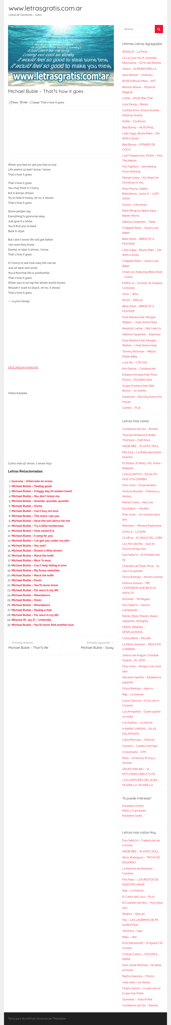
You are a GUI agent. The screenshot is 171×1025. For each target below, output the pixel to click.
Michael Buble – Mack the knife (33, 555)
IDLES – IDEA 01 (132, 300)
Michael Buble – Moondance (31, 595)
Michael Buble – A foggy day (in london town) (42, 491)
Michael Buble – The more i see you (35, 516)
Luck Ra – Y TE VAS (134, 362)
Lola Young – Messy (135, 104)
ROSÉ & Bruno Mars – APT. (139, 81)
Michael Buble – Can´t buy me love (35, 511)
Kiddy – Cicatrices (134, 121)
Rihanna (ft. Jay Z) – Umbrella (31, 619)
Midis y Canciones (134, 810)
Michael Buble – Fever (27, 580)
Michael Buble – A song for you (32, 535)
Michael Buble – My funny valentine (36, 570)
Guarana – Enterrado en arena (32, 481)
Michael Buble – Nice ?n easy (31, 560)
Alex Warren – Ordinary (137, 75)
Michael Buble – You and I (29, 545)
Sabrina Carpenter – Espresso (141, 334)
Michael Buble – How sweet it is (33, 530)
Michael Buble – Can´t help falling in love (39, 565)
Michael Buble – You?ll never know (35, 585)
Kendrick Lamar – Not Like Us (141, 328)
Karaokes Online (133, 805)
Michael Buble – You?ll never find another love (43, 624)
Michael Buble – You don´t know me (35, 496)
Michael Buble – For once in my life (35, 590)
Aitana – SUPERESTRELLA (139, 68)
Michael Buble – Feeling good (32, 486)
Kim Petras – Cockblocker (139, 368)
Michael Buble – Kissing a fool (32, 610)
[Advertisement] (61, 133)
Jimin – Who (130, 294)
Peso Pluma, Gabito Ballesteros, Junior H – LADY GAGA (140, 193)
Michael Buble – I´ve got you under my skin (40, 540)
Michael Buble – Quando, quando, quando (40, 501)
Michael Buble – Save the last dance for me (41, 520)
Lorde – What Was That (137, 98)
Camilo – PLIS (131, 407)
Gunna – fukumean (134, 204)
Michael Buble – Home (27, 506)
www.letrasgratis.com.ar (45, 8)
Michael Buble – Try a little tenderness (38, 525)
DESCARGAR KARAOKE (23, 367)
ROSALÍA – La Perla (134, 51)
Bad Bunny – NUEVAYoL (138, 127)
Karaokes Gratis (132, 815)
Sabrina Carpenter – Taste (139, 221)
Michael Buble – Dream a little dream (37, 550)
